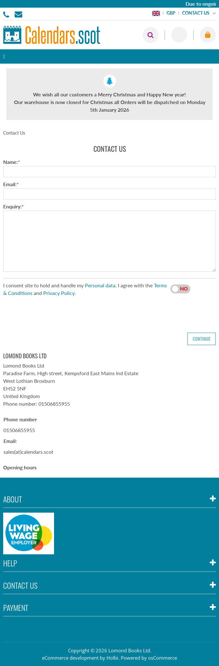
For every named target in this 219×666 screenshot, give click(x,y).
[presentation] (51, 312)
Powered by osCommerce (149, 658)
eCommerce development (70, 658)
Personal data (100, 285)
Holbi (112, 658)
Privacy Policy (58, 293)
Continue (201, 338)
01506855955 (7, 14)
